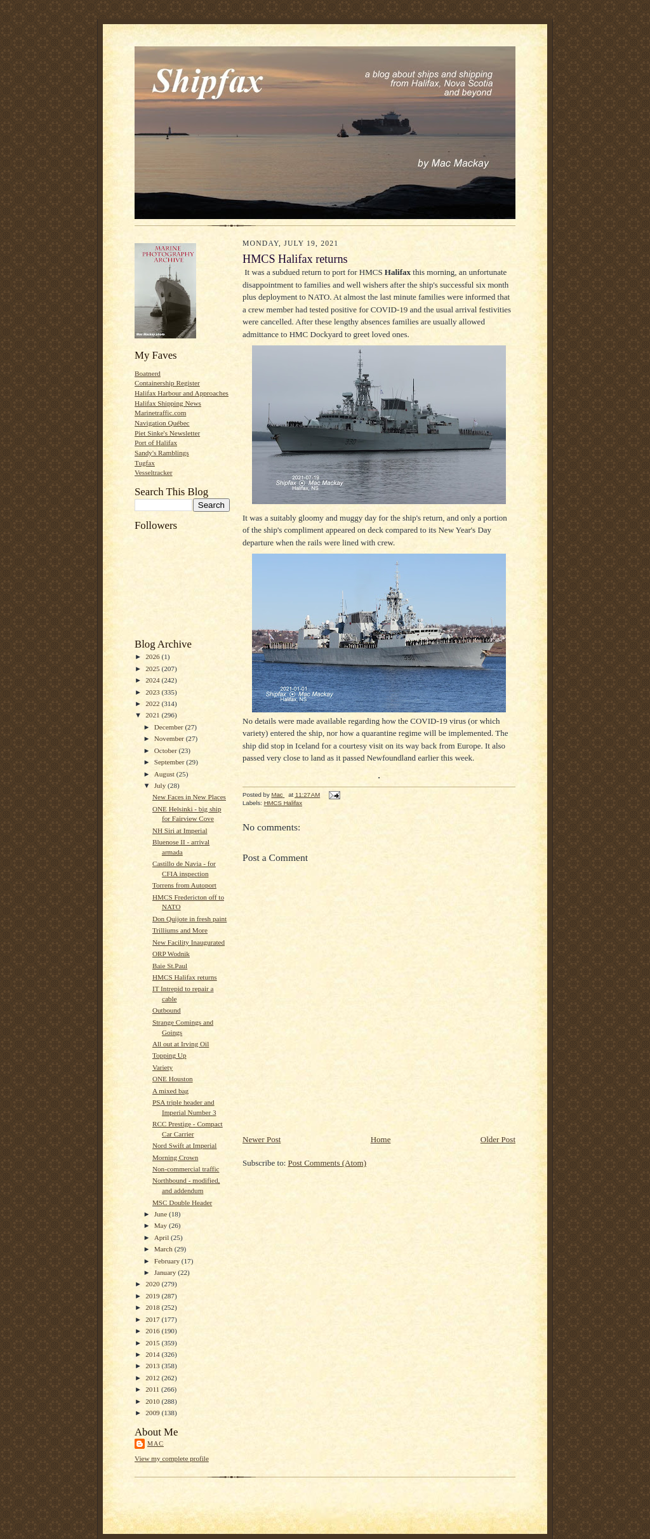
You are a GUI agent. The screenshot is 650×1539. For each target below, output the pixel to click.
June (161, 1214)
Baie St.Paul (169, 965)
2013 (153, 1365)
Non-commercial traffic (186, 1169)
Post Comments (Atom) (327, 1163)
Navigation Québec (162, 423)
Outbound (166, 1010)
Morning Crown (175, 1157)
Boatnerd (148, 373)
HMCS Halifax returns (184, 977)
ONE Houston (172, 1079)
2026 (153, 656)
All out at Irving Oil (180, 1044)
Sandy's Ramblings (162, 452)
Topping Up (169, 1055)
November (170, 738)
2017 (153, 1319)
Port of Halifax (156, 442)
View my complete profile (172, 1458)
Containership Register (167, 383)
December (169, 727)
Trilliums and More (180, 930)
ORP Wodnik (171, 953)
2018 (153, 1307)
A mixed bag (170, 1091)
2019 (153, 1296)
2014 (153, 1354)
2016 (153, 1331)
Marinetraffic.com (160, 412)
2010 (153, 1401)
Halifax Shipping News (168, 403)
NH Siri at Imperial (180, 830)
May (161, 1225)
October (166, 750)
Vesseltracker (154, 472)
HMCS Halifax (283, 802)
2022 (153, 703)
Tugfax (145, 463)
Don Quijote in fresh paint (189, 919)
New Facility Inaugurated (188, 942)
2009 (153, 1412)
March (164, 1249)
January (166, 1272)
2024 (153, 680)
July (161, 785)
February (168, 1261)
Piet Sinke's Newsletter (167, 433)
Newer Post (261, 1139)
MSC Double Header (182, 1202)
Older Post (498, 1139)
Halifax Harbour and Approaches (182, 393)
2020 (153, 1284)
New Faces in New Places (189, 797)
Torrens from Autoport (184, 885)
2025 (153, 668)
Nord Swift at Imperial (184, 1145)
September (170, 762)
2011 (153, 1389)
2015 (153, 1343)
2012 (153, 1378)
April (162, 1237)
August (165, 774)
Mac (155, 1443)
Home (381, 1139)
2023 (153, 692)
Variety (162, 1067)
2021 (153, 715)
